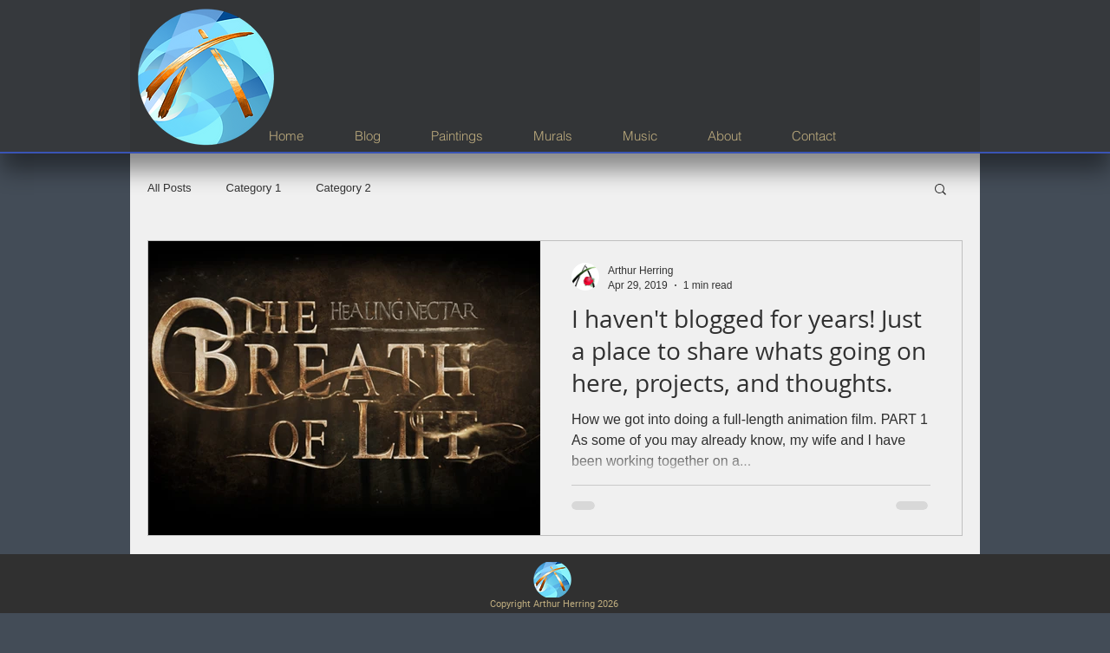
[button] (940, 190)
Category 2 (343, 187)
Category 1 (254, 187)
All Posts (169, 187)
